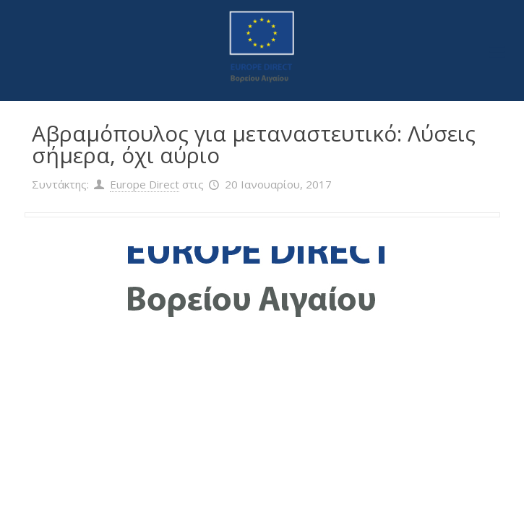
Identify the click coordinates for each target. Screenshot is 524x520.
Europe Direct (144, 184)
